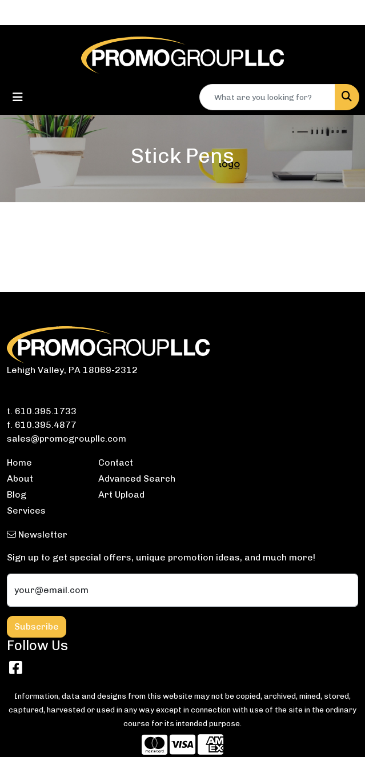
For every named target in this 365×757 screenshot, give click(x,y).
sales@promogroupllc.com (66, 438)
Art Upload (121, 494)
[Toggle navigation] (18, 97)
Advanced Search (136, 478)
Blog (16, 494)
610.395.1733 (46, 411)
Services (26, 510)
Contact (115, 462)
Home (19, 462)
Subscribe (36, 626)
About (20, 478)
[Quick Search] (267, 97)
